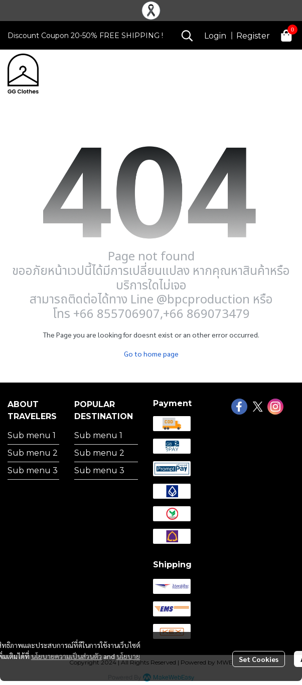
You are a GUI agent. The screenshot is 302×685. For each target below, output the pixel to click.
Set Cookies (258, 658)
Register (253, 36)
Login (215, 36)
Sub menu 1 (32, 435)
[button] (187, 35)
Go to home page (151, 353)
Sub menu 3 (33, 470)
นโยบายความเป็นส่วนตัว (66, 655)
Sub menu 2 (33, 453)
